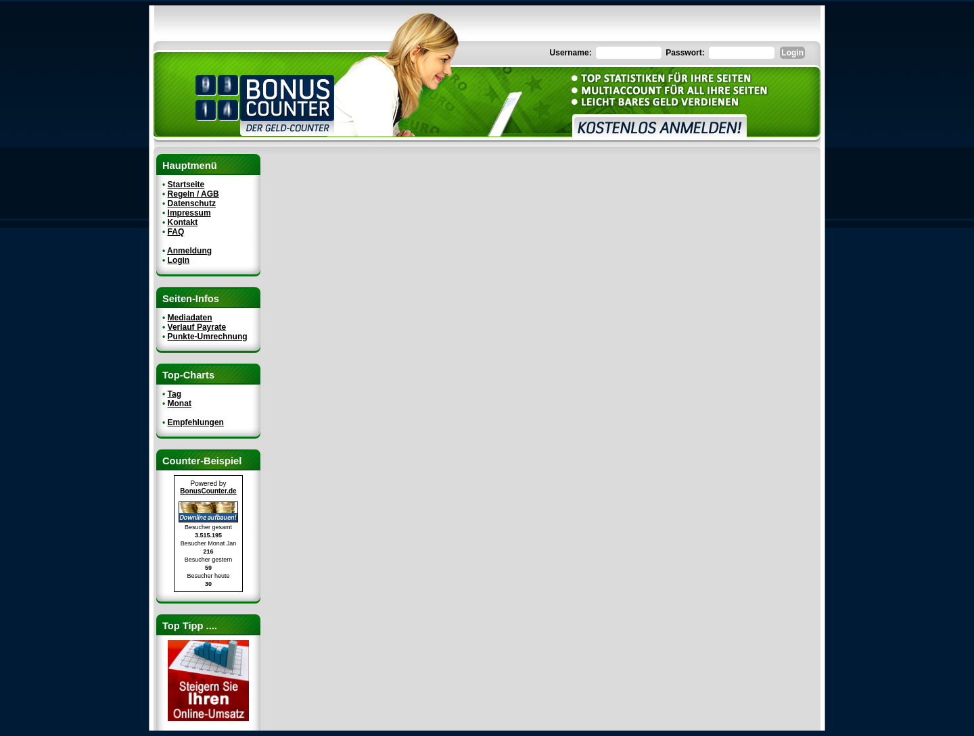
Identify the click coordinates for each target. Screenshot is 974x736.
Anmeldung (189, 250)
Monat (179, 403)
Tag (174, 394)
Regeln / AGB (193, 194)
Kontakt (183, 222)
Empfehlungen (196, 422)
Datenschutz (192, 203)
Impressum (189, 213)
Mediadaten (190, 317)
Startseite (186, 184)
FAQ (176, 232)
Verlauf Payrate (197, 327)
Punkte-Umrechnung (208, 336)
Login (179, 260)
